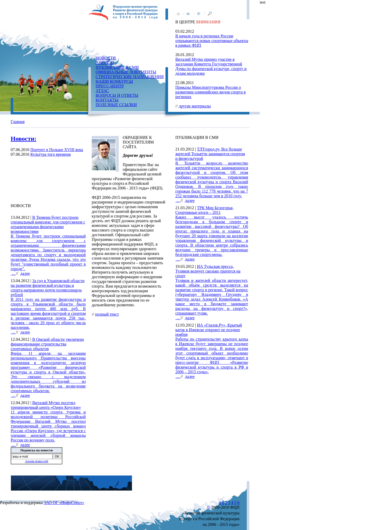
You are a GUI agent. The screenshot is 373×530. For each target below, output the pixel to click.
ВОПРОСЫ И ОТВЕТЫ (117, 95)
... (48, 255)
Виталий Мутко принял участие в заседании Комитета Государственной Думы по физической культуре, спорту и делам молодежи (211, 66)
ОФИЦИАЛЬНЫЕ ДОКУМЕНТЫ (126, 72)
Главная (18, 121)
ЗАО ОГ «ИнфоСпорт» (64, 502)
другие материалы (195, 106)
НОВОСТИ (106, 58)
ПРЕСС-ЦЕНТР (110, 86)
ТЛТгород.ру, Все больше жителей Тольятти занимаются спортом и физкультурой (210, 154)
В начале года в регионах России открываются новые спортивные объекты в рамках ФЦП (211, 40)
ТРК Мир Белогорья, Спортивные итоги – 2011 (204, 210)
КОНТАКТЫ (107, 100)
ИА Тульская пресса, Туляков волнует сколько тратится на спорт (208, 271)
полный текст (107, 314)
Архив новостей (36, 461)
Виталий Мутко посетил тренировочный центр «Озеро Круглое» (46, 405)
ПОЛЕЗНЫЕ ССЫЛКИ (116, 105)
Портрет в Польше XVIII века (56, 149)
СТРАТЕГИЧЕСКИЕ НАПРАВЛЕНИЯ (130, 76)
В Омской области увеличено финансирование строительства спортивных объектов (47, 344)
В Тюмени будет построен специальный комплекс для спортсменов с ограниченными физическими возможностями (48, 224)
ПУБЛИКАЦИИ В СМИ (117, 67)
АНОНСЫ (105, 62)
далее (25, 273)
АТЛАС (102, 91)
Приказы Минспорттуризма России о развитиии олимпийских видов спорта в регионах (210, 92)
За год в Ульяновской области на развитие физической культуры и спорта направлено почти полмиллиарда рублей (47, 287)
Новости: (23, 138)
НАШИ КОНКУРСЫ (114, 81)
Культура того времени (50, 154)
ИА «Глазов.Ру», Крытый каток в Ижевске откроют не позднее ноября (208, 330)
